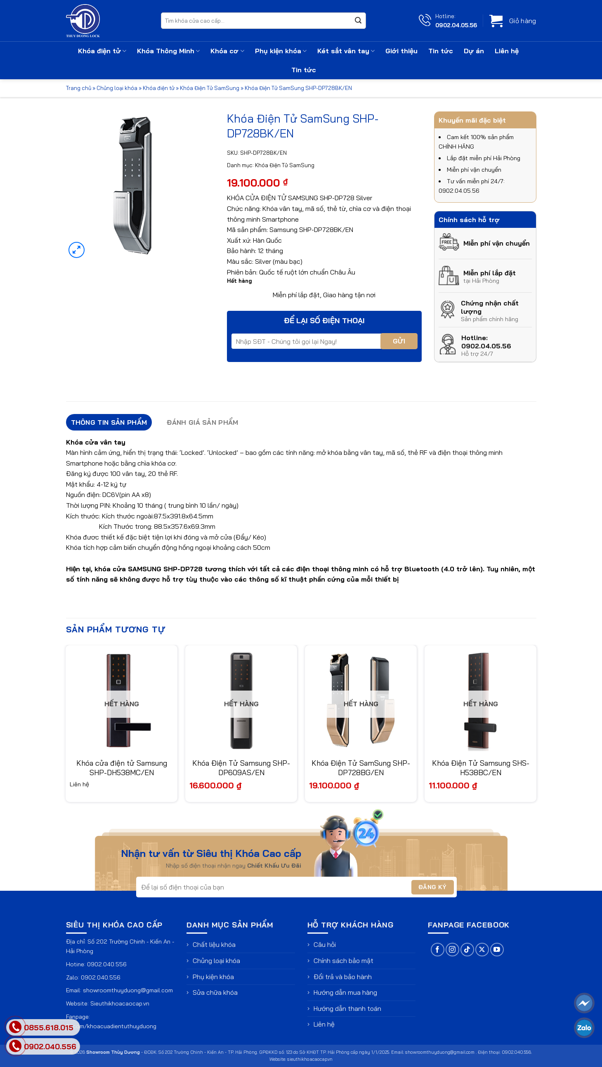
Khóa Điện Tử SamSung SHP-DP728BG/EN (361, 767)
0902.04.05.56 (456, 24)
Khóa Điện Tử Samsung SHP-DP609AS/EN (241, 767)
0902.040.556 (107, 964)
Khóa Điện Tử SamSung (209, 88)
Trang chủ (78, 88)
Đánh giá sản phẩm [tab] (202, 422)
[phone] (15, 1046)
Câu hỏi (325, 944)
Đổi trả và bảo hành (343, 976)
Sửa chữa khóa (215, 992)
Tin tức (440, 51)
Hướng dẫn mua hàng (345, 992)
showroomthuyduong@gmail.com (128, 990)
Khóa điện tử (102, 51)
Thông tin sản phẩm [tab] (109, 422)
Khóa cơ (227, 51)
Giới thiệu (401, 51)
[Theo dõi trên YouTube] (497, 949)
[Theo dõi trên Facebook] (437, 949)
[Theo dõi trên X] (482, 949)
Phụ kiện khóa (281, 51)
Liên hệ (507, 51)
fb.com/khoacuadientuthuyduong (111, 1026)
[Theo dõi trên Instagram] (452, 949)
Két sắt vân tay (346, 51)
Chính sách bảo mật (343, 960)
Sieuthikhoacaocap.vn (119, 1003)
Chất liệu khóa (214, 944)
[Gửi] (358, 21)
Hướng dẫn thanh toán (347, 1008)
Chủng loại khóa (117, 88)
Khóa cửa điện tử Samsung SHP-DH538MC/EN (121, 767)
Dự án (474, 51)
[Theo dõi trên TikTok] (467, 949)
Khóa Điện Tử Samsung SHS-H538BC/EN (480, 767)
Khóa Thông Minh (168, 51)
